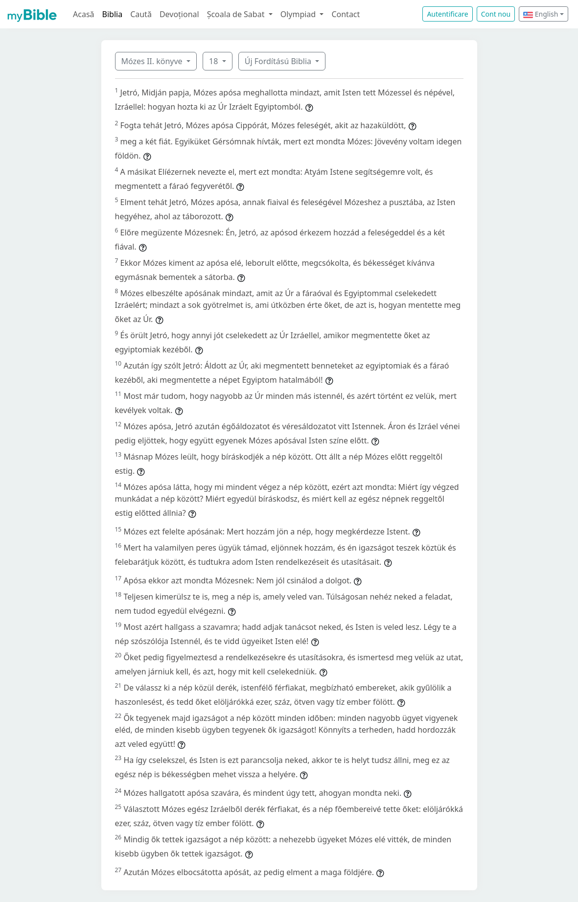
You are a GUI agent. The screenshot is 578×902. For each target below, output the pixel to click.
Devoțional (179, 14)
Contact (345, 14)
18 (214, 61)
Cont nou (495, 14)
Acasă (83, 14)
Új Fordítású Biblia (279, 61)
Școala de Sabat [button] (237, 14)
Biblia (112, 14)
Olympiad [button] (299, 14)
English (540, 14)
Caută (141, 14)
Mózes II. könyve (153, 61)
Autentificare (447, 14)
